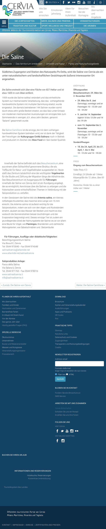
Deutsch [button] (53, 2)
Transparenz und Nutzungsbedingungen (72, 344)
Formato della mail (71, 369)
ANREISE (29, 525)
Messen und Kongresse (12, 347)
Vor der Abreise (8, 318)
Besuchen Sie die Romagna (83, 12)
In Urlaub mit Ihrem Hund (12, 315)
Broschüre (59, 301)
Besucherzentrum (49, 163)
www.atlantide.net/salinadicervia (18, 253)
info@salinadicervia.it (12, 277)
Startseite (7, 63)
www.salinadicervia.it (12, 274)
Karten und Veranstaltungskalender (70, 305)
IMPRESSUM (18, 525)
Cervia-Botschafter (63, 408)
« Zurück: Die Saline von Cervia (16, 285)
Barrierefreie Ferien (10, 312)
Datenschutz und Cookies (66, 337)
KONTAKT (6, 525)
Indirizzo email (61, 359)
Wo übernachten (9, 301)
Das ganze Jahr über (11, 322)
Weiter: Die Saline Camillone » (90, 285)
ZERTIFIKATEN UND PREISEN (47, 525)
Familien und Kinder (10, 305)
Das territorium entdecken (29, 63)
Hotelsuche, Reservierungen (39, 475)
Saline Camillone (14, 130)
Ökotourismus (8, 337)
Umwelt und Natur (55, 63)
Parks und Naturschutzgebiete (83, 63)
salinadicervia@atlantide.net (16, 250)
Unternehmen (8, 341)
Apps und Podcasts (63, 312)
